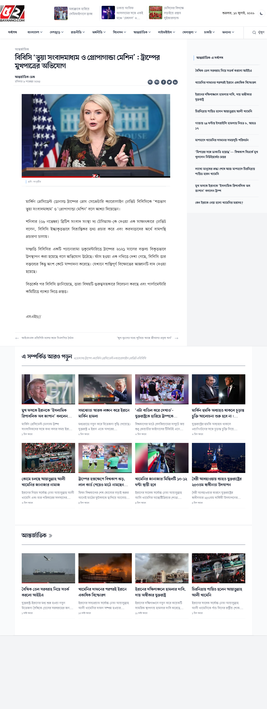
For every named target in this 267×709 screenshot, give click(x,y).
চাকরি (210, 32)
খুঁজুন (258, 32)
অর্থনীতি (100, 32)
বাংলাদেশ (36, 32)
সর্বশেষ (12, 32)
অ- (150, 82)
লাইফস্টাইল (168, 32)
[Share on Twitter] (169, 82)
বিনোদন (121, 32)
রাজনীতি (79, 32)
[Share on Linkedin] (175, 82)
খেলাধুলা (191, 32)
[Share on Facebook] (163, 82)
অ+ (157, 82)
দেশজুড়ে (58, 32)
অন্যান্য (229, 32)
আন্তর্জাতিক (143, 32)
